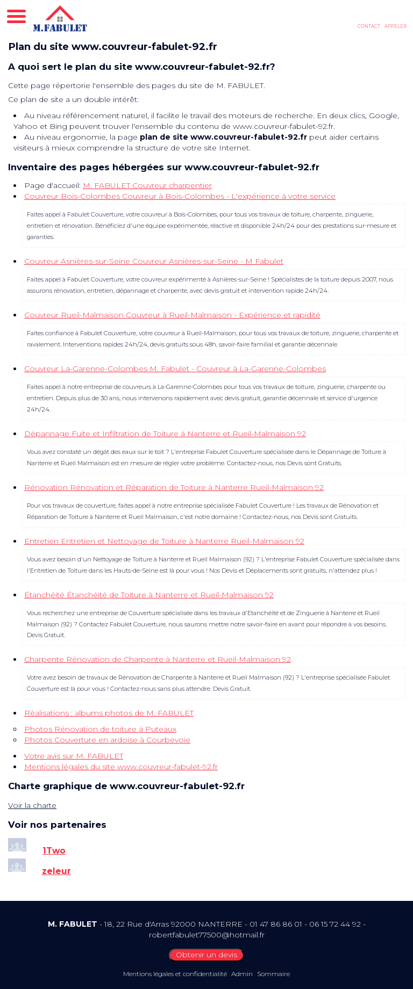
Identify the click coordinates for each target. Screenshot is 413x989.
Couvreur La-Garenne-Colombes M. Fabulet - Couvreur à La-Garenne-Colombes (175, 368)
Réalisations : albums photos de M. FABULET (109, 713)
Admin (242, 974)
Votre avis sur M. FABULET (73, 756)
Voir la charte (32, 805)
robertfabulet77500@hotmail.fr (207, 935)
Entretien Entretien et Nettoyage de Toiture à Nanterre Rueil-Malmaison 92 (164, 541)
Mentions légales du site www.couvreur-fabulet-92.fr (121, 766)
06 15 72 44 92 (335, 924)
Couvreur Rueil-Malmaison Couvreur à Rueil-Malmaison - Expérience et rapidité (172, 315)
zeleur (56, 871)
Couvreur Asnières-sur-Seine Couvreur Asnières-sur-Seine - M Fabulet (153, 261)
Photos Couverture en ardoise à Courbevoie (107, 740)
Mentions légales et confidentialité (175, 974)
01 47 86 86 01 (276, 924)
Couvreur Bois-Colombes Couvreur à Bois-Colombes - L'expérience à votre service (180, 196)
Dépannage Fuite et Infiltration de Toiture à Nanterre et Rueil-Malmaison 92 (165, 433)
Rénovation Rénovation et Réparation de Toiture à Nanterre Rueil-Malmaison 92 (174, 487)
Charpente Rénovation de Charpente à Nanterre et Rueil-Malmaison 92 (157, 659)
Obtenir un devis (206, 954)
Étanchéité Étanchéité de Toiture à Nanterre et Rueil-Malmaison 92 (149, 595)
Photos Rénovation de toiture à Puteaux (100, 729)
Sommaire (273, 974)
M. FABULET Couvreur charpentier (147, 185)
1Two (54, 851)
